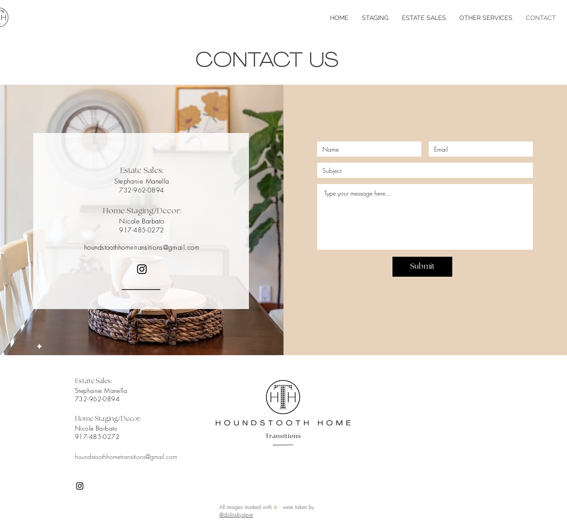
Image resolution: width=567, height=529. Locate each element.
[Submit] (422, 267)
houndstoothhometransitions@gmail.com (141, 247)
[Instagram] (142, 269)
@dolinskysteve (236, 514)
